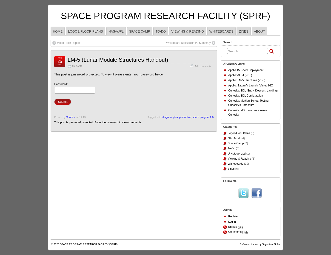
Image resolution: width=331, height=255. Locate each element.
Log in (232, 221)
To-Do (161, 31)
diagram (167, 117)
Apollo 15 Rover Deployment (245, 70)
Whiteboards (221, 31)
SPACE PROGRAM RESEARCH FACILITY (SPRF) (165, 16)
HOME (58, 31)
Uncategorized (236, 153)
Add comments (203, 66)
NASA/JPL (116, 31)
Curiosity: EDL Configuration (245, 95)
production (185, 117)
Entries (235, 227)
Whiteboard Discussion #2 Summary (188, 42)
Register (233, 216)
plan (175, 117)
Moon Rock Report (68, 42)
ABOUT (259, 31)
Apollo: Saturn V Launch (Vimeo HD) (250, 85)
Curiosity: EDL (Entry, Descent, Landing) (253, 90)
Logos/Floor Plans (85, 31)
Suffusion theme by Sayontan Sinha (260, 244)
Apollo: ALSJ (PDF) (240, 75)
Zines (243, 31)
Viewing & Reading (187, 31)
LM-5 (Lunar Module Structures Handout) (118, 60)
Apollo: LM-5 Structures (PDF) (246, 80)
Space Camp (139, 31)
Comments (238, 232)
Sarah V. (71, 117)
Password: (74, 88)
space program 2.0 (203, 117)
